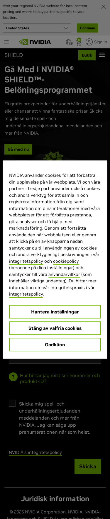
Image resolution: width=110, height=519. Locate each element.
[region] (55, 259)
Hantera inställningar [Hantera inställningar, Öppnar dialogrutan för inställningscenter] (55, 312)
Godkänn (55, 344)
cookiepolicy (66, 261)
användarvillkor (64, 274)
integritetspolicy (26, 261)
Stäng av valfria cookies (55, 328)
